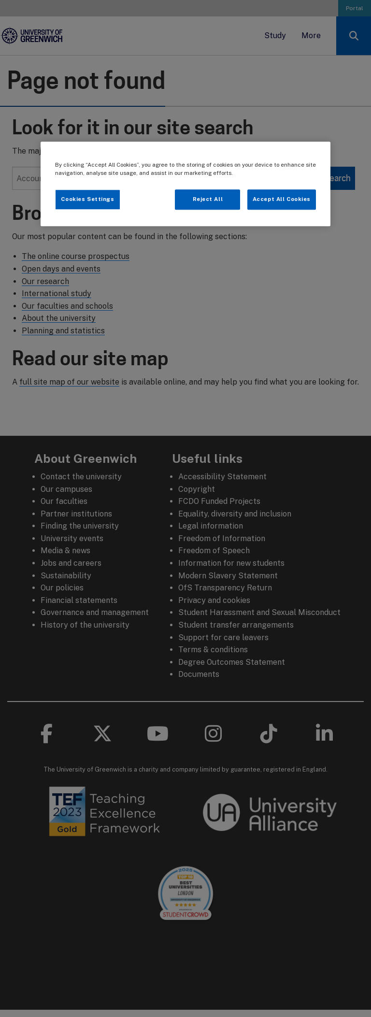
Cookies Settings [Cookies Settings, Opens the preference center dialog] (87, 199)
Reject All (208, 199)
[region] (185, 184)
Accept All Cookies (282, 199)
